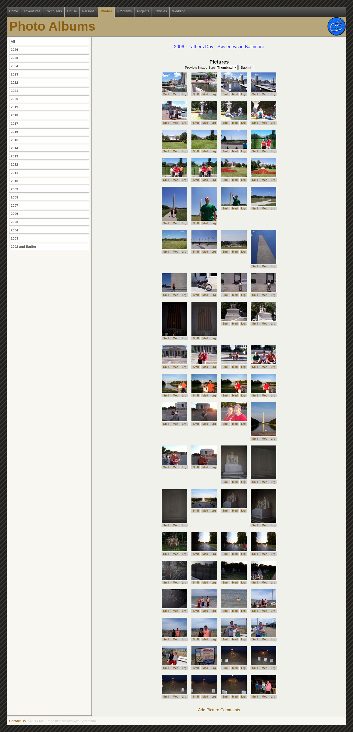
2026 (14, 50)
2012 (14, 164)
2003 (14, 238)
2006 (14, 214)
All (13, 41)
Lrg (184, 94)
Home (13, 11)
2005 (14, 222)
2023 (14, 74)
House (72, 11)
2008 (14, 197)
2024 (14, 66)
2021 (14, 91)
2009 (14, 189)
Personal (88, 11)
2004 (14, 230)
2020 (14, 99)
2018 (14, 115)
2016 (14, 132)
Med (175, 94)
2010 (14, 181)
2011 (14, 173)
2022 (14, 82)
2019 (14, 107)
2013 (14, 156)
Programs (124, 11)
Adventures (32, 11)
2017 (14, 124)
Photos (106, 11)
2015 (14, 140)
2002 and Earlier (23, 247)
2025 (14, 58)
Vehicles (160, 11)
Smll (166, 94)
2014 (14, 148)
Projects (143, 11)
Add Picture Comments (219, 710)
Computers (53, 11)
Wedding (178, 11)
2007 (14, 205)
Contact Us (17, 721)
